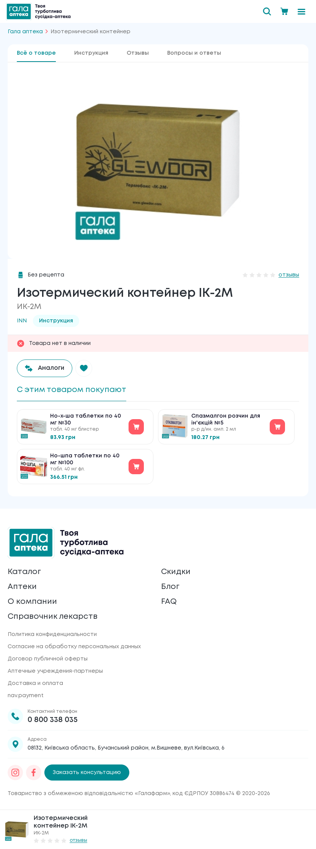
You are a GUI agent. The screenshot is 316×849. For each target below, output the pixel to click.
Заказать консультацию (87, 772)
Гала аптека (25, 31)
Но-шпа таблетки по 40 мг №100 (84, 459)
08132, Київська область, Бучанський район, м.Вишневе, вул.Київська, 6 (126, 748)
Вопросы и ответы (194, 53)
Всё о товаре (36, 53)
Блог (170, 586)
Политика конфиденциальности (52, 634)
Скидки (176, 572)
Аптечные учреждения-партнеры (55, 671)
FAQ (169, 601)
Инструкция (91, 53)
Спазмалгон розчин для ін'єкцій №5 (225, 419)
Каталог (24, 572)
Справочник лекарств (53, 616)
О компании (32, 601)
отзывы (289, 275)
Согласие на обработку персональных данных (74, 646)
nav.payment (26, 695)
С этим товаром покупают (71, 390)
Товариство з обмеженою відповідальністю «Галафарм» (89, 793)
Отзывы (138, 53)
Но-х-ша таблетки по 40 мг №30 (85, 419)
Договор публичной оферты (48, 659)
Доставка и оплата (35, 683)
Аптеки (22, 586)
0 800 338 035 (53, 720)
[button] (83, 368)
